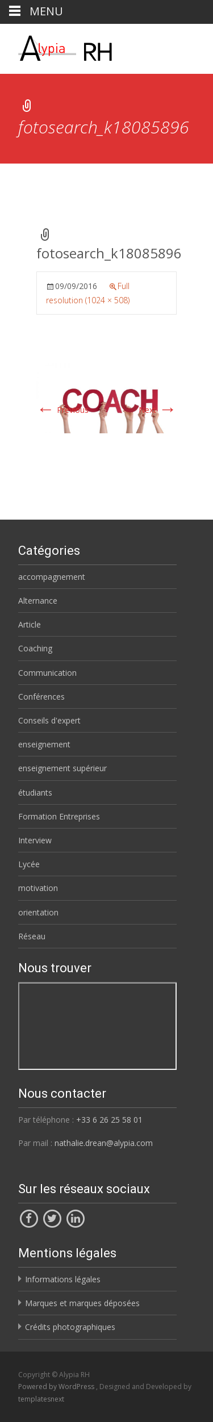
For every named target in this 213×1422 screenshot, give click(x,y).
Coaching (35, 648)
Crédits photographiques (70, 1326)
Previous (62, 409)
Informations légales (63, 1279)
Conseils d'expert (49, 720)
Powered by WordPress (57, 1386)
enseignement (44, 744)
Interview (35, 840)
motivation (38, 888)
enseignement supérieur (62, 768)
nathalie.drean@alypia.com (104, 1142)
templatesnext (41, 1399)
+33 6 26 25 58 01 (109, 1119)
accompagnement (51, 576)
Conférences (41, 696)
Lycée (29, 864)
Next (158, 409)
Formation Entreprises (59, 816)
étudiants (35, 792)
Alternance (37, 600)
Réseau (31, 936)
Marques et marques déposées (82, 1303)
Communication (47, 672)
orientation (38, 912)
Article (29, 624)
